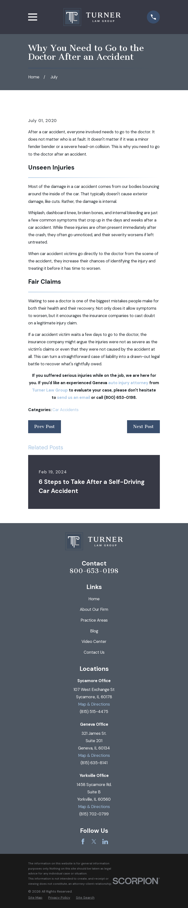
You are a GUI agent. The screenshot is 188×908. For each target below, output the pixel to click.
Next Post (143, 426)
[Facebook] (83, 841)
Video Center (94, 641)
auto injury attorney (128, 382)
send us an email (73, 397)
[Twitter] (94, 841)
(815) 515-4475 (94, 711)
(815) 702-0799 (94, 814)
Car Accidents (65, 409)
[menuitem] (35, 898)
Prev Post (44, 426)
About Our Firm (94, 609)
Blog (94, 631)
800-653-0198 (94, 571)
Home (94, 598)
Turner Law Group (50, 390)
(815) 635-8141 (94, 762)
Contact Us (94, 652)
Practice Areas (94, 620)
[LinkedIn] (105, 841)
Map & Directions (94, 704)
